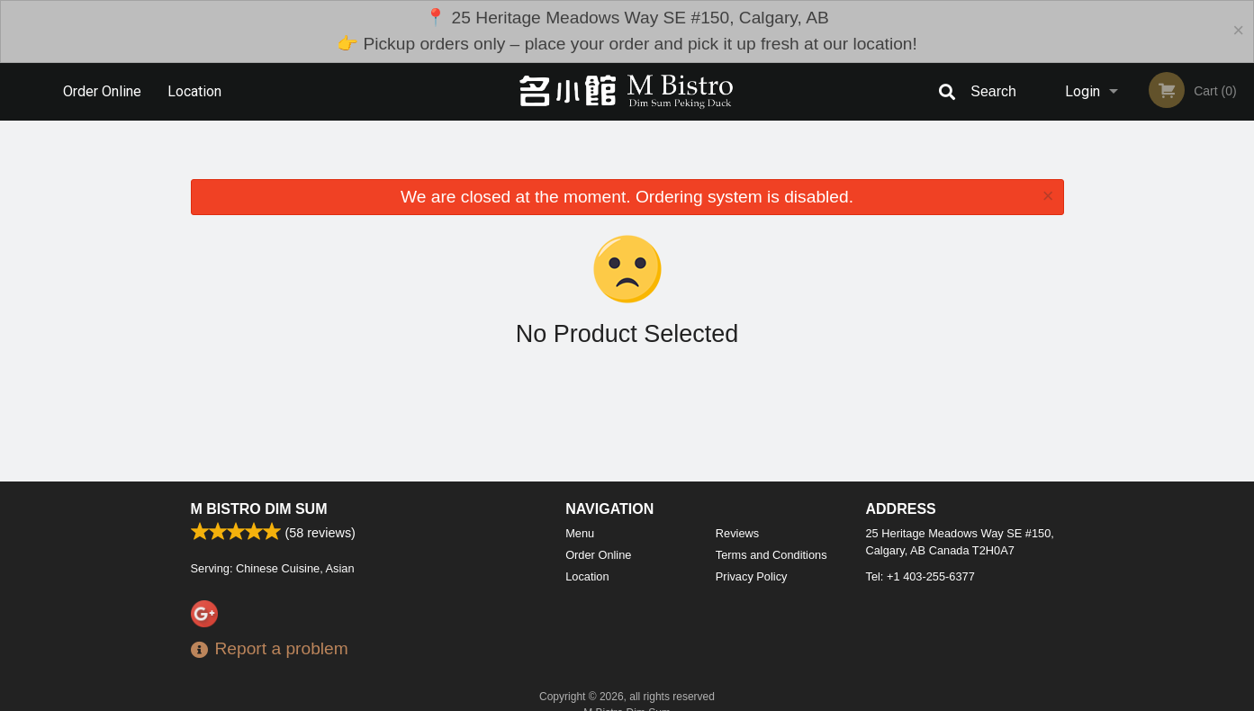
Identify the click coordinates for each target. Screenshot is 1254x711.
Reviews (737, 533)
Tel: (920, 576)
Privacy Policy (752, 576)
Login (1082, 91)
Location (194, 91)
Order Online (102, 91)
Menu (579, 533)
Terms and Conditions (771, 555)
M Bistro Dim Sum (259, 509)
